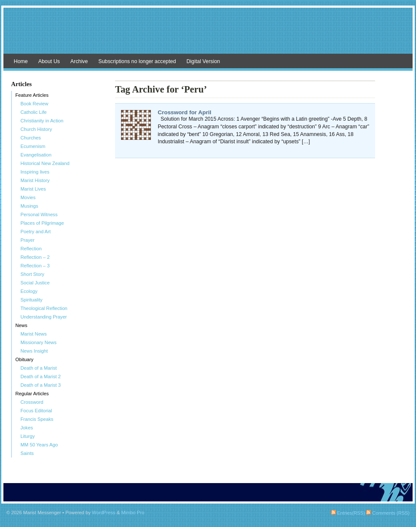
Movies (27, 197)
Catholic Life (33, 112)
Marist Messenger (208, 35)
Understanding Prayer (43, 316)
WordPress (104, 512)
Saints (27, 453)
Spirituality (31, 299)
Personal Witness (39, 214)
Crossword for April (184, 112)
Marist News (33, 333)
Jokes (26, 427)
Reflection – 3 (34, 265)
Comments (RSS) (388, 512)
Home (21, 61)
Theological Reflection (43, 308)
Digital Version (203, 61)
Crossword (31, 402)
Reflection (31, 248)
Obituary (24, 359)
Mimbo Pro (132, 512)
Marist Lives (33, 188)
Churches (30, 137)
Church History (36, 129)
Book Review (34, 103)
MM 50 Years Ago (39, 444)
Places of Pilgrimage (42, 223)
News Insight (34, 350)
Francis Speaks (36, 419)
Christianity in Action (42, 120)
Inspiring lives (34, 171)
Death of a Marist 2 (40, 376)
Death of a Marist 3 (40, 385)
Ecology (29, 291)
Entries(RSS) (348, 512)
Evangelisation (36, 154)
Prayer (27, 240)
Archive (79, 61)
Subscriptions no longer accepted (137, 61)
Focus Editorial (36, 410)
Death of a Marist (38, 368)
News (21, 325)
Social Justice (34, 282)
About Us (49, 61)
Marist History (34, 180)
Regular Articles (32, 393)
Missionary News (38, 342)
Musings (29, 205)
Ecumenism (32, 146)
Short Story (32, 274)
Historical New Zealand (44, 163)
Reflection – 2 (34, 257)
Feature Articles (32, 95)
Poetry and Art (35, 231)
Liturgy (27, 436)
